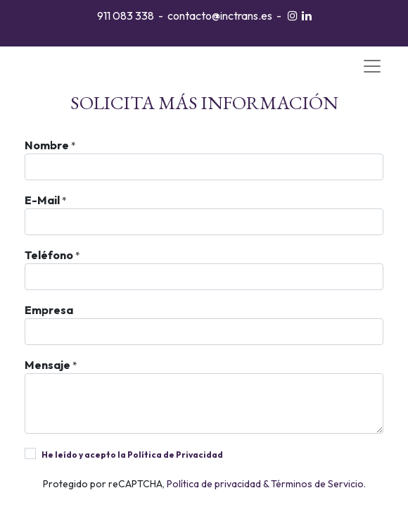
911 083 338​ (125, 15)
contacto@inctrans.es (219, 15)
